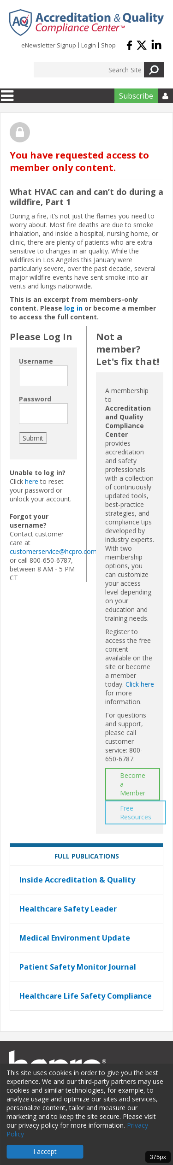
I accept (45, 1151)
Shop (108, 45)
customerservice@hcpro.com (53, 551)
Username (36, 361)
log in (73, 308)
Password (35, 398)
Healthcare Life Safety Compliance (85, 996)
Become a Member (132, 784)
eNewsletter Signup (48, 45)
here (31, 481)
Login (88, 45)
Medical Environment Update (74, 938)
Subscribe (136, 96)
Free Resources (135, 812)
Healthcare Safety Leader (68, 909)
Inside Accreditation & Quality (77, 880)
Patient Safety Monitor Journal (77, 967)
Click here (139, 684)
